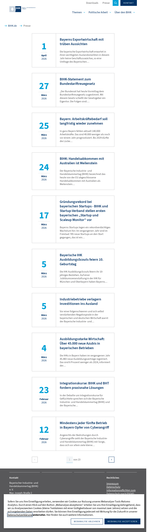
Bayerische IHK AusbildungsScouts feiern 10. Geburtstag (81, 259)
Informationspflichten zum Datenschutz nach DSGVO (121, 492)
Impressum (112, 483)
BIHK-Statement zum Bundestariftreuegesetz (77, 81)
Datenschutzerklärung (20, 515)
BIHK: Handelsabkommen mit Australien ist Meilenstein (82, 160)
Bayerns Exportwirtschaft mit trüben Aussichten (82, 41)
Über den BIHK (123, 12)
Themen (77, 12)
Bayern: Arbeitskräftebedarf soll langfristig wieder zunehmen (84, 121)
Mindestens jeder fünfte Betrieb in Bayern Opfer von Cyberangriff (84, 425)
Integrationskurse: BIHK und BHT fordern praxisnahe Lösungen (84, 385)
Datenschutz (113, 487)
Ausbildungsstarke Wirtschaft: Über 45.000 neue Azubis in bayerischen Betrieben (82, 343)
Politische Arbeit (98, 12)
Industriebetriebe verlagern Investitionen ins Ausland (80, 301)
